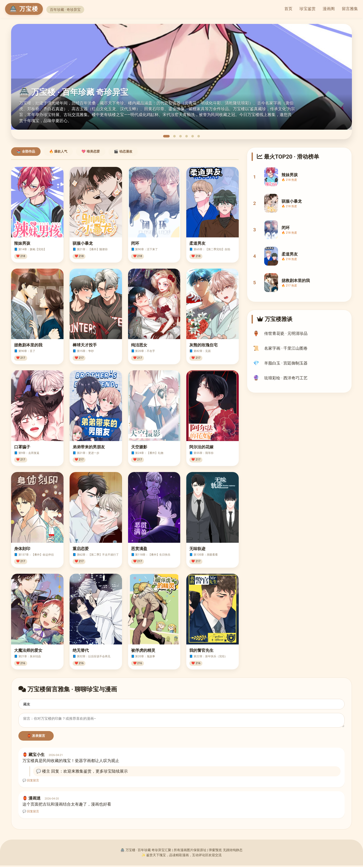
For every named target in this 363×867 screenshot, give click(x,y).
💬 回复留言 (30, 782)
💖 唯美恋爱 (90, 151)
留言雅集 (350, 8)
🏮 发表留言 (36, 737)
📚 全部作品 (26, 151)
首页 (288, 8)
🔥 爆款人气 (58, 151)
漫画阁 (329, 8)
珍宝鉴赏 (307, 8)
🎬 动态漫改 (123, 151)
